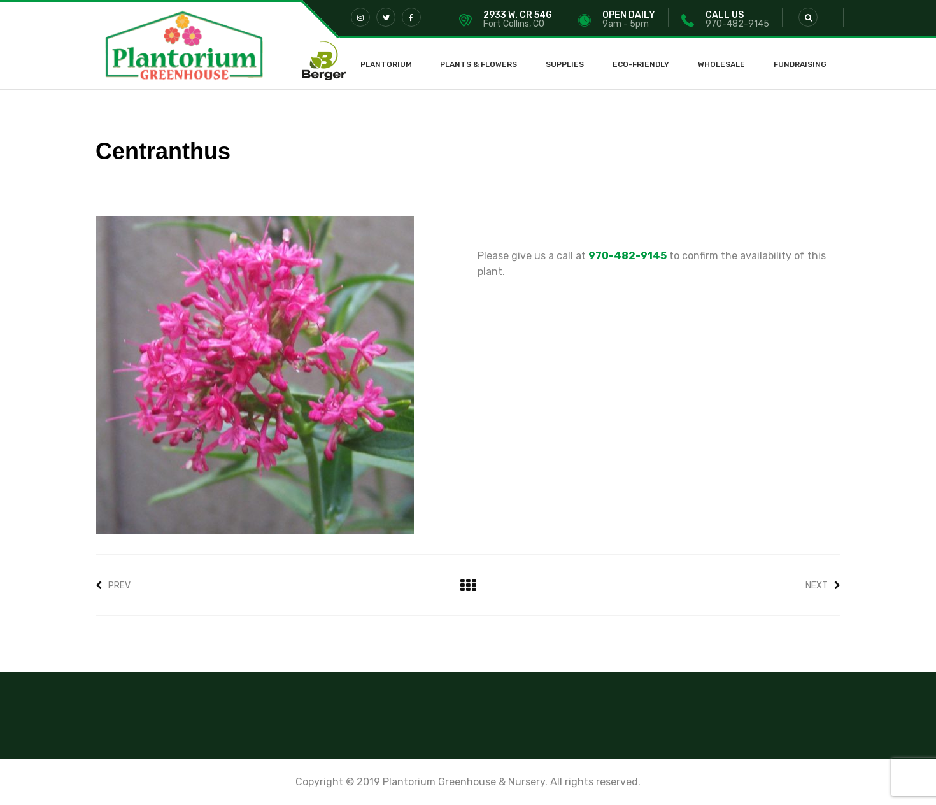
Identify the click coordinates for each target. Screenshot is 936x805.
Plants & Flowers (478, 64)
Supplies (565, 64)
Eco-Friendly (641, 64)
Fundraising (800, 64)
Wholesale (721, 64)
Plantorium (386, 64)
